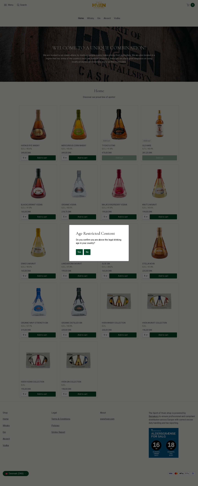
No (87, 252)
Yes (79, 252)
